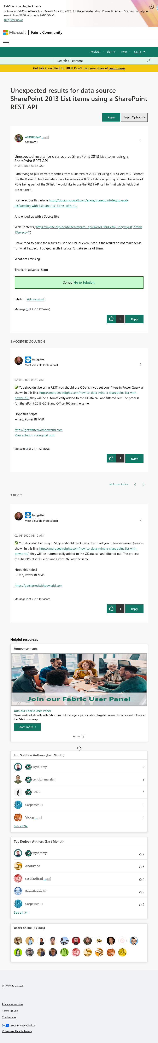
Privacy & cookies (12, 1004)
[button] (111, 117)
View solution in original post (35, 435)
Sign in (111, 51)
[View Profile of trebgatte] (38, 359)
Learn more (117, 68)
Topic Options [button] (133, 117)
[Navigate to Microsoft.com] (14, 32)
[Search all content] (104, 61)
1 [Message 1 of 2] (27, 309)
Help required (35, 299)
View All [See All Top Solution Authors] (21, 826)
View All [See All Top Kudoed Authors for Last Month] (21, 912)
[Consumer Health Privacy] (79, 1031)
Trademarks (9, 1017)
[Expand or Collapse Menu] (6, 42)
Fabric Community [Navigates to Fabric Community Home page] (46, 32)
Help (124, 51)
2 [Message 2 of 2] (27, 448)
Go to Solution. (84, 282)
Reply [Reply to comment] (134, 458)
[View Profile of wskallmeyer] (33, 137)
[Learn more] (27, 727)
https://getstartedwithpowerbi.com (39, 430)
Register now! (13, 20)
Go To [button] (138, 51)
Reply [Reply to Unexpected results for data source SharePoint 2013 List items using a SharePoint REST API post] (134, 319)
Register (95, 51)
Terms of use (10, 1010)
